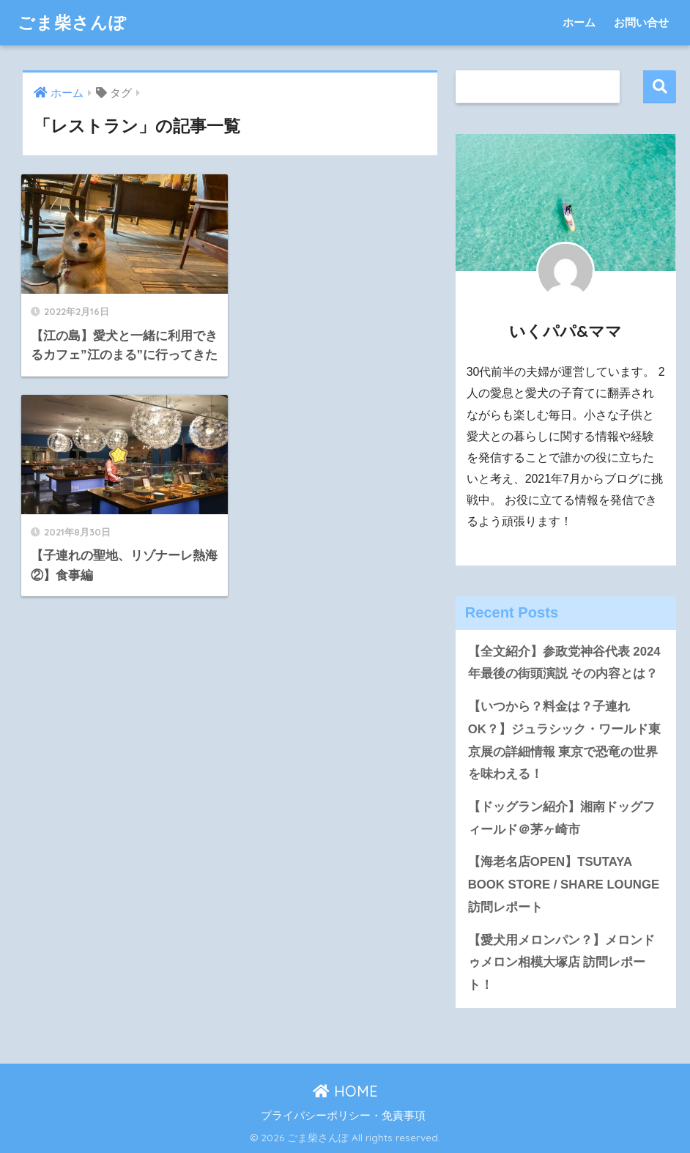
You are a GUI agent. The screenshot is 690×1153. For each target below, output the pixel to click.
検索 (659, 86)
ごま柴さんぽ (72, 22)
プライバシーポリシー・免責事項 (343, 1116)
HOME (345, 1091)
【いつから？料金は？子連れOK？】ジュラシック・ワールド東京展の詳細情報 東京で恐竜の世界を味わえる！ (564, 740)
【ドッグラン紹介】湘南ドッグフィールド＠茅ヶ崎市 (561, 818)
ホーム (579, 22)
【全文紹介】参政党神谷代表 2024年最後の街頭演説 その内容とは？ (564, 663)
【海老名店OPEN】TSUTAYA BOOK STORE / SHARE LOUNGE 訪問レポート (563, 884)
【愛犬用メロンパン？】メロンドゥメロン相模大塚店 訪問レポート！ (561, 962)
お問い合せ (641, 22)
